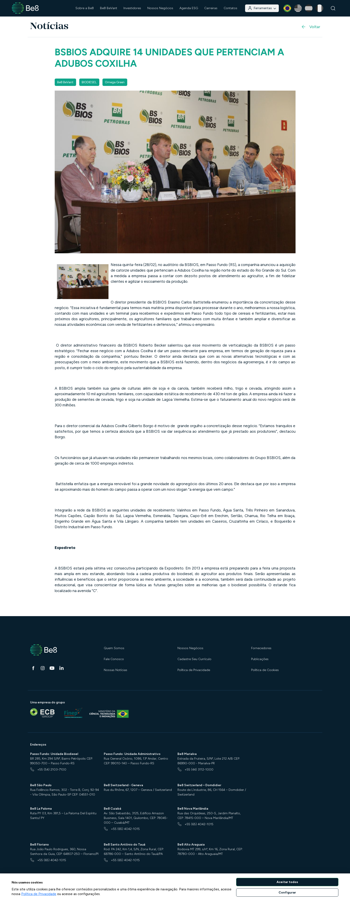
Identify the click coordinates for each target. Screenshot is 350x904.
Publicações (260, 659)
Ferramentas (262, 8)
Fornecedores (261, 648)
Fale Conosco (114, 659)
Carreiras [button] (210, 8)
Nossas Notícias (115, 670)
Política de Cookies (265, 670)
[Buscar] (333, 8)
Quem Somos (114, 648)
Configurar (287, 892)
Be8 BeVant (108, 8)
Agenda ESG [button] (188, 8)
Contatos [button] (230, 8)
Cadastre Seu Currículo (194, 659)
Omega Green (115, 82)
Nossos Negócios (190, 648)
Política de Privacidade (193, 670)
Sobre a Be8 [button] (84, 8)
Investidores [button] (132, 8)
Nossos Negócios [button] (160, 8)
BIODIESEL (89, 82)
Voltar (310, 26)
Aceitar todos (287, 882)
